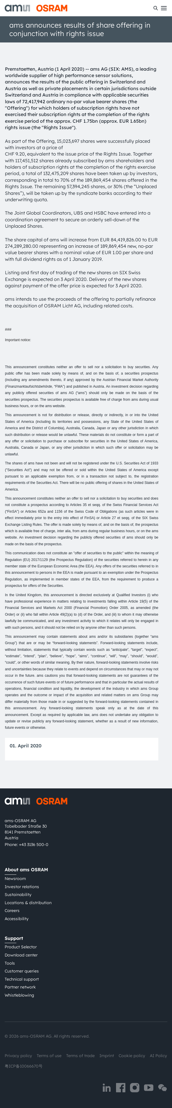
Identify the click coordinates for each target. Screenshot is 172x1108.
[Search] (155, 8)
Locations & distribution (28, 902)
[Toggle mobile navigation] (163, 8)
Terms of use (49, 1055)
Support (14, 938)
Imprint (106, 1055)
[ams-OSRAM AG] (36, 8)
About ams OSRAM (26, 869)
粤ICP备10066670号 (24, 1066)
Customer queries (22, 971)
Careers (12, 910)
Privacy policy (18, 1055)
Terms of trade (80, 1055)
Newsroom (15, 878)
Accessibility (17, 918)
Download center (21, 955)
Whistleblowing (19, 995)
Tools (10, 963)
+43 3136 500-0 (33, 844)
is (72, 573)
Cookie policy (132, 1055)
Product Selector (21, 947)
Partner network (20, 987)
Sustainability (18, 894)
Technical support (22, 979)
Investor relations (22, 886)
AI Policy (158, 1055)
